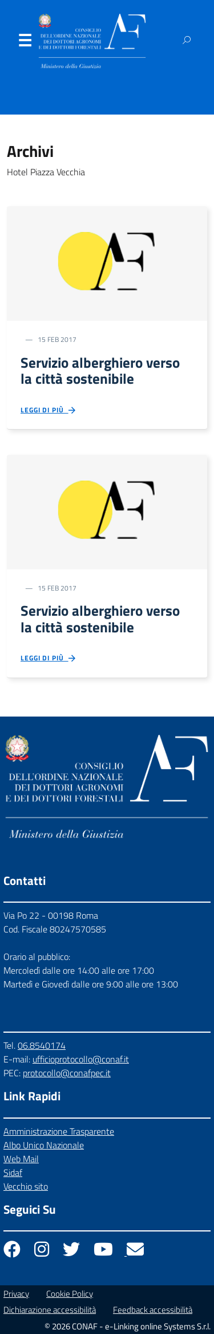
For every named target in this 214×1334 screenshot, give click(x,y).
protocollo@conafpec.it (67, 1073)
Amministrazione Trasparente (58, 1131)
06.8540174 (42, 1045)
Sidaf (12, 1172)
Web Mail (21, 1159)
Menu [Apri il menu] (24, 43)
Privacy (16, 1293)
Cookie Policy (69, 1293)
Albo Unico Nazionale (43, 1145)
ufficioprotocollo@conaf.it (81, 1059)
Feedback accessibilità (152, 1309)
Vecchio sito (25, 1186)
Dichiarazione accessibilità (49, 1309)
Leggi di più (49, 410)
